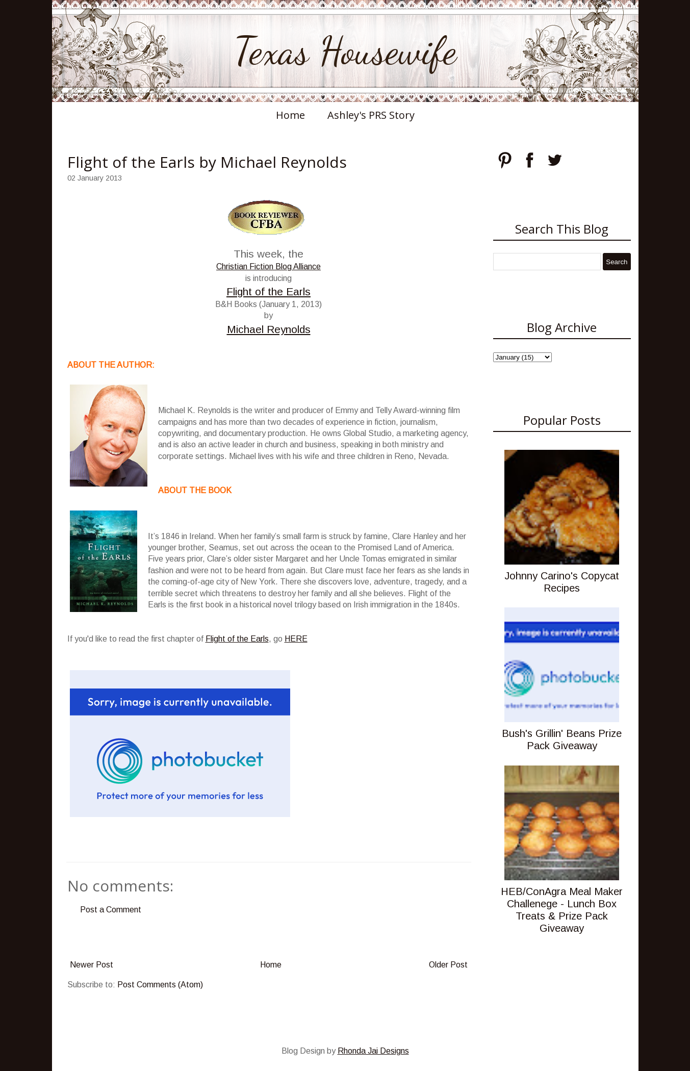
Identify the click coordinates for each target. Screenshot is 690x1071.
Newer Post (91, 964)
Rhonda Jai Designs (373, 1051)
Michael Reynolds (269, 329)
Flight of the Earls (268, 291)
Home (290, 115)
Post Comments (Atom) (160, 984)
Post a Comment (110, 909)
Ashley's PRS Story (371, 115)
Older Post (448, 964)
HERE (296, 638)
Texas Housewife (345, 51)
